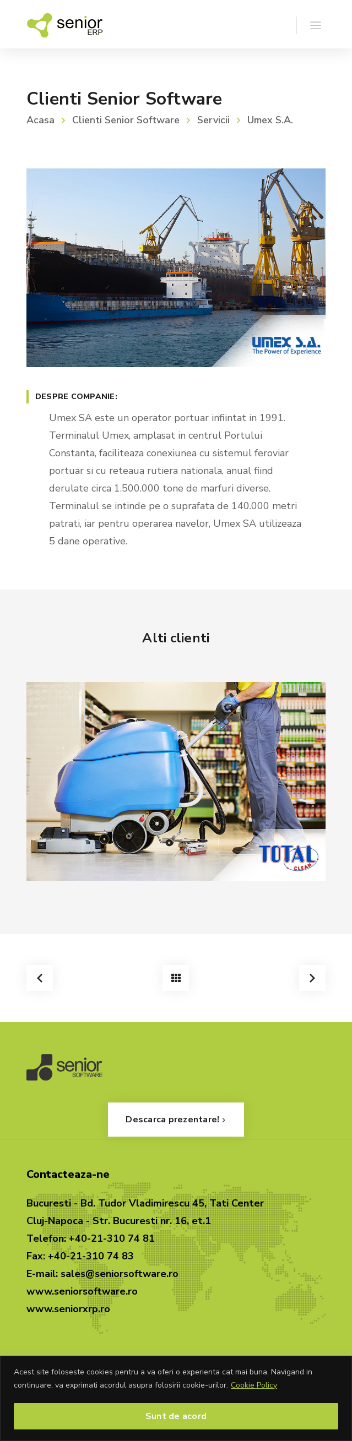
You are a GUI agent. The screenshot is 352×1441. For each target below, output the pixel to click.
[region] (176, 1398)
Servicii (213, 120)
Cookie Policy (254, 1385)
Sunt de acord (176, 1416)
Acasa (40, 120)
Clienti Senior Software (126, 120)
